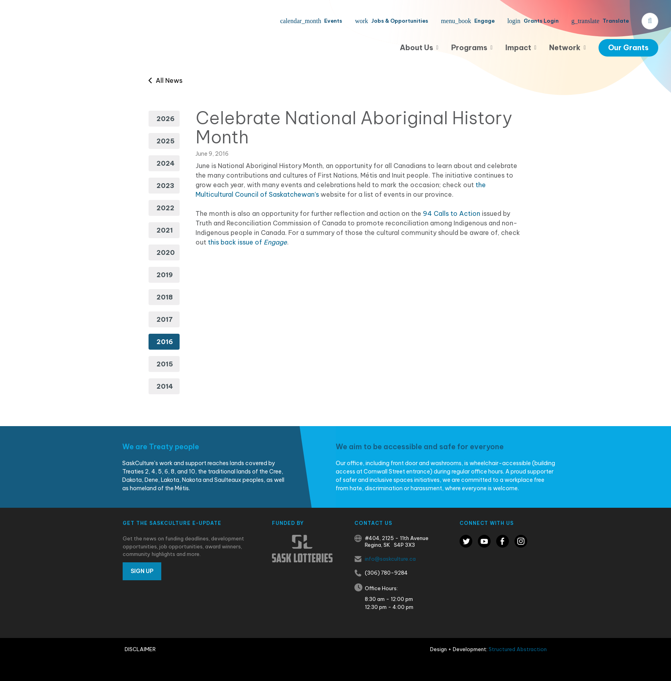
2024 (165, 163)
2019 (165, 275)
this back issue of (247, 242)
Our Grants (628, 47)
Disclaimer (140, 649)
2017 (165, 319)
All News (165, 80)
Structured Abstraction (518, 649)
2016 (165, 342)
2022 (165, 208)
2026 (165, 119)
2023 (165, 186)
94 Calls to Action (451, 213)
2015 (165, 364)
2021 (165, 230)
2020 (166, 252)
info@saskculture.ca (390, 559)
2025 (165, 141)
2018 (165, 297)
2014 (165, 386)
